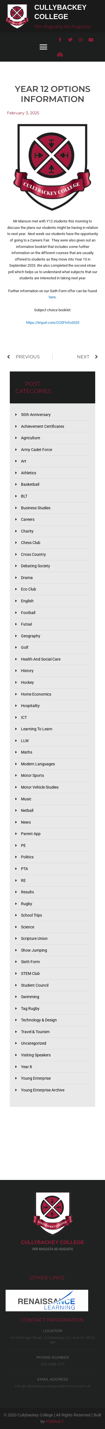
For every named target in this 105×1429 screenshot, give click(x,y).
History (27, 670)
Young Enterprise (36, 1078)
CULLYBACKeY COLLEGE (52, 1242)
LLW (25, 740)
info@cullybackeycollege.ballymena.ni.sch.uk (52, 1386)
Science (27, 927)
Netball (27, 810)
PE (23, 845)
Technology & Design (39, 1020)
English (27, 601)
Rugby (26, 903)
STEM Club (30, 973)
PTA (24, 868)
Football (28, 612)
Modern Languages (38, 764)
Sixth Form (30, 961)
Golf (24, 647)
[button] (43, 47)
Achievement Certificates (42, 426)
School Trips (31, 915)
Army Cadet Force (36, 449)
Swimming (30, 997)
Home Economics (36, 694)
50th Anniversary (36, 414)
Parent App (31, 833)
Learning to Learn (36, 729)
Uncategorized (33, 1043)
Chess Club (30, 542)
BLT (24, 496)
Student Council (34, 985)
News (26, 822)
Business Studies (35, 508)
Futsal (26, 624)
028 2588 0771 (52, 1364)
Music (26, 799)
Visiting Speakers (36, 1055)
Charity (27, 531)
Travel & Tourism (35, 1032)
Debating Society (35, 566)
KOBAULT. (55, 1421)
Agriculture (30, 438)
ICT (24, 717)
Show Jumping (34, 950)
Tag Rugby (30, 1008)
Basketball (30, 484)
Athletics (28, 473)
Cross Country (33, 554)
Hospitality (30, 705)
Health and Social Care (40, 659)
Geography (30, 636)
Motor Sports (32, 775)
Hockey (27, 682)
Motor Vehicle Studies (40, 787)
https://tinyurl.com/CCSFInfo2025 (52, 322)
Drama (27, 577)
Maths (26, 752)
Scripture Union (34, 938)
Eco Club (28, 589)
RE (23, 880)
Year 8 (26, 1067)
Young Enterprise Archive (42, 1090)
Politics (27, 857)
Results (27, 892)
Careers (27, 519)
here (52, 297)
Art (23, 461)
